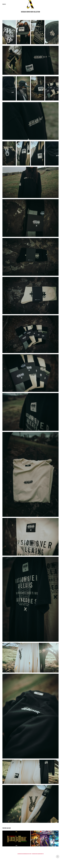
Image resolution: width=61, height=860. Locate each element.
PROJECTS (4, 4)
